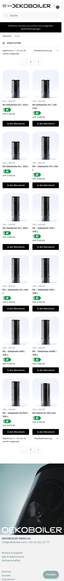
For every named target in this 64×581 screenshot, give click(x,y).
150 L (5, 101)
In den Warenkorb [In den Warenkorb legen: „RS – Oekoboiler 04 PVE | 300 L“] (16, 432)
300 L (5, 224)
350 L (34, 409)
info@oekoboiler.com (14, 542)
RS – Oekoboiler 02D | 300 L (43, 230)
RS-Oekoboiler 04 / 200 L (16, 166)
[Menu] (8, 6)
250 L (34, 163)
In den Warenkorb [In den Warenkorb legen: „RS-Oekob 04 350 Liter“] (45, 432)
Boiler (12, 101)
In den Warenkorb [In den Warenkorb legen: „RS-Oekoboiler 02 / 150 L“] (16, 123)
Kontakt (6, 575)
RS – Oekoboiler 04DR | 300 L (44, 353)
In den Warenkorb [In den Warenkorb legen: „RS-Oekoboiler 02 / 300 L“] (16, 247)
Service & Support (12, 552)
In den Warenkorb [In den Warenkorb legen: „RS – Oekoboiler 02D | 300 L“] (45, 247)
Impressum (8, 579)
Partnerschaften (11, 560)
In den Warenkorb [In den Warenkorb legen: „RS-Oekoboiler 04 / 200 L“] (16, 185)
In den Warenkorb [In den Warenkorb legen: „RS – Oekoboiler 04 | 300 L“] (16, 308)
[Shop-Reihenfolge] (46, 50)
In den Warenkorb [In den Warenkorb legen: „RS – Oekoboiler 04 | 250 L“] (45, 185)
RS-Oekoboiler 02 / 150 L (16, 104)
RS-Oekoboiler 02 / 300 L (16, 228)
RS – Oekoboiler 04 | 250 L (45, 168)
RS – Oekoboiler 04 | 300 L (15, 291)
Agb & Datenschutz (13, 556)
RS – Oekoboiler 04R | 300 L (14, 353)
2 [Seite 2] (30, 61)
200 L (5, 163)
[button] (55, 6)
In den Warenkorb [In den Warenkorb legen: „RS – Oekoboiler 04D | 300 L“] (45, 308)
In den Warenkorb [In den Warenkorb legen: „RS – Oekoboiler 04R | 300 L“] (16, 370)
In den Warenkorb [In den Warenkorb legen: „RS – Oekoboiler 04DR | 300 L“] (45, 370)
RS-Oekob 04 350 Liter (44, 413)
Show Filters (11, 43)
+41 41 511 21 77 (38, 542)
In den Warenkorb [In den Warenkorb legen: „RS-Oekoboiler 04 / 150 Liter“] (45, 123)
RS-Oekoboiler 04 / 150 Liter (44, 106)
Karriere (6, 571)
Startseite (7, 36)
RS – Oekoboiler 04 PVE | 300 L (15, 415)
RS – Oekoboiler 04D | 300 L (43, 291)
